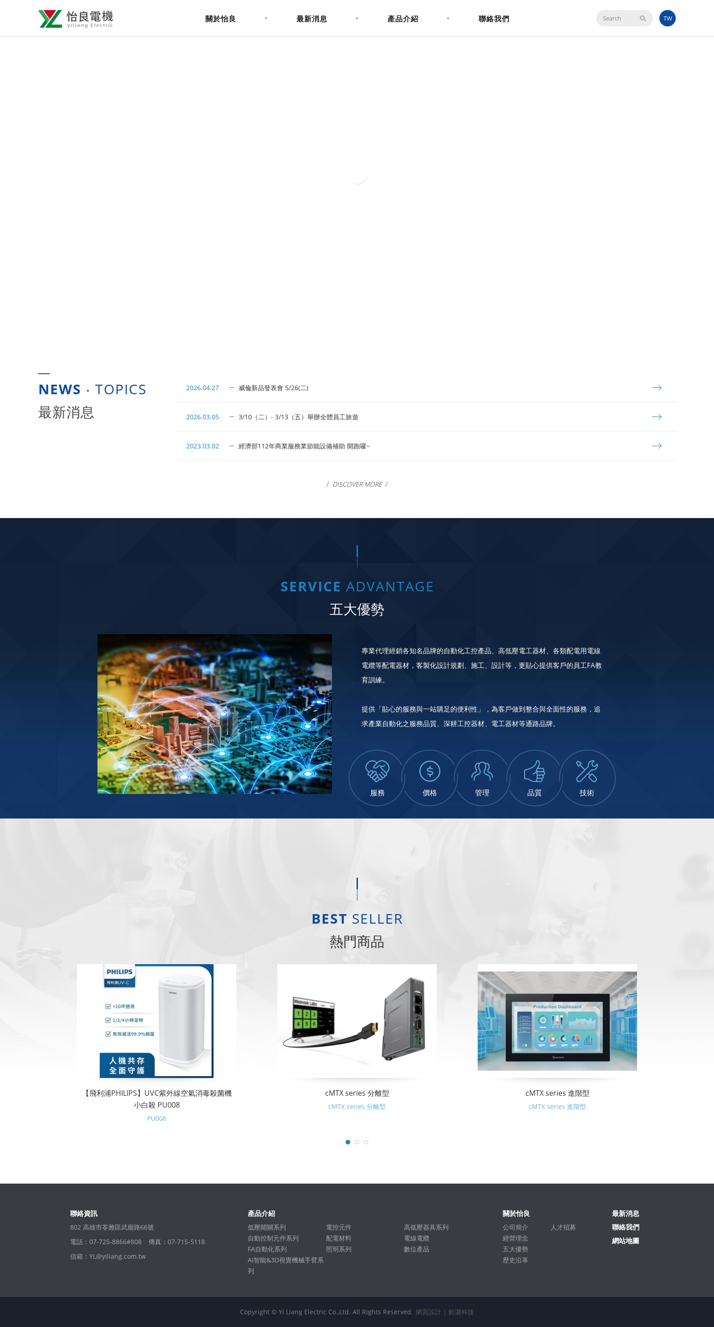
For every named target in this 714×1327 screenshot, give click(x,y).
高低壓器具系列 (426, 1227)
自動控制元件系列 (273, 1238)
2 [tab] (361, 332)
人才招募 (563, 1227)
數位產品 (416, 1249)
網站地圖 (625, 1240)
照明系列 (339, 1249)
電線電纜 (416, 1238)
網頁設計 (428, 1311)
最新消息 (311, 19)
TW (667, 18)
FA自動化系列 (267, 1249)
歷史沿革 (515, 1260)
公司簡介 (515, 1227)
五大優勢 (515, 1249)
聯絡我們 (494, 19)
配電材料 (339, 1238)
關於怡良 (220, 19)
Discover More (357, 484)
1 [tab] (352, 332)
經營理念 (515, 1238)
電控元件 (339, 1227)
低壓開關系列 (267, 1227)
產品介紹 (403, 19)
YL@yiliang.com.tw (117, 1256)
